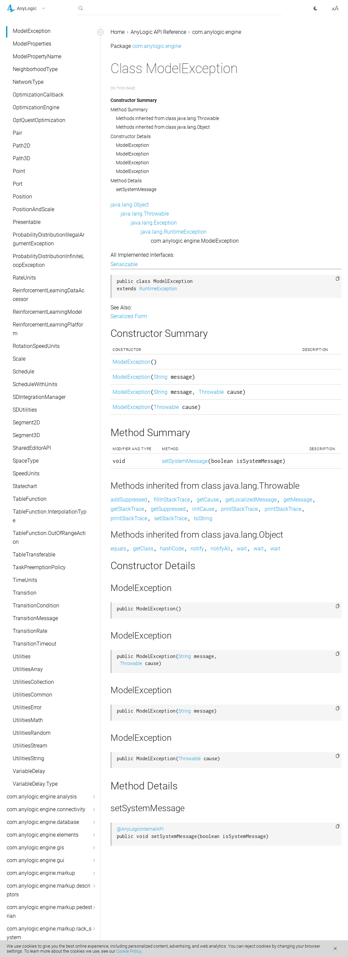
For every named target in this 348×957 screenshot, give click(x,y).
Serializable (124, 264)
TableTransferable (34, 554)
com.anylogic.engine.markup (41, 873)
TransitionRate (30, 631)
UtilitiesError (27, 707)
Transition (25, 593)
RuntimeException (158, 289)
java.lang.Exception (154, 223)
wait (242, 548)
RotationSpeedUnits (36, 346)
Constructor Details (131, 136)
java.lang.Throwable (145, 214)
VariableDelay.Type (35, 784)
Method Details (126, 180)
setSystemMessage (136, 189)
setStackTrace (170, 518)
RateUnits (24, 278)
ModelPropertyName (37, 56)
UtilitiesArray (28, 669)
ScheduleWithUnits (35, 384)
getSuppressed (168, 509)
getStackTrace (127, 509)
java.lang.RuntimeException (174, 232)
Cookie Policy (128, 951)
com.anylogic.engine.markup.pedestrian (49, 911)
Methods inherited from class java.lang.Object (163, 127)
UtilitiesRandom (32, 733)
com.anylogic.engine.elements (42, 835)
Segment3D (26, 435)
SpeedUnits (26, 473)
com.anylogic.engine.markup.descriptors (48, 890)
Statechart (25, 486)
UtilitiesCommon (32, 695)
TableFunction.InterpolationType (49, 516)
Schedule (23, 371)
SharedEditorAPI (32, 448)
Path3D (21, 158)
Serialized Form (129, 316)
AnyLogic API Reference (158, 32)
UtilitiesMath (28, 720)
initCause (203, 509)
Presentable (27, 222)
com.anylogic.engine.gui (35, 860)
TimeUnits (25, 580)
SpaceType (26, 461)
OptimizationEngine (36, 107)
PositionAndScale (33, 209)
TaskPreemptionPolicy (39, 567)
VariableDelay (29, 771)
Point (19, 171)
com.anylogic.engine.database (43, 822)
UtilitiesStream (30, 745)
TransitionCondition (36, 605)
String (160, 377)
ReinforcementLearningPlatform (48, 329)
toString (203, 518)
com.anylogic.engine (216, 32)
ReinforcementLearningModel (47, 312)
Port (17, 184)
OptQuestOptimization (39, 120)
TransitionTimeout (34, 644)
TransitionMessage (35, 618)
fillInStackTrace (172, 499)
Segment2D (26, 422)
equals (118, 548)
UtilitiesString (28, 758)
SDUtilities (25, 410)
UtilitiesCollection (33, 682)
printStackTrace (239, 509)
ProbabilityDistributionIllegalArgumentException (48, 239)
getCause (208, 499)
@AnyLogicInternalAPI (140, 829)
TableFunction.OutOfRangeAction (49, 537)
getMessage (297, 499)
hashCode (172, 548)
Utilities (21, 656)
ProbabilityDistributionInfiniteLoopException (48, 260)
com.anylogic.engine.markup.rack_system (49, 933)
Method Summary (129, 109)
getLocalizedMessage (251, 499)
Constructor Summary (134, 100)
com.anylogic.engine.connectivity (46, 809)
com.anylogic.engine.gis (35, 847)
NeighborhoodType (35, 69)
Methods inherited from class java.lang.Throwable (167, 118)
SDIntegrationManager (39, 397)
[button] (34, 8)
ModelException (32, 31)
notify (197, 548)
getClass (143, 548)
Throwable (211, 392)
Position (22, 196)
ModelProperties (32, 44)
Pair (17, 133)
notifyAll (220, 548)
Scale (19, 359)
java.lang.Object (130, 204)
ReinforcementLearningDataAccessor (48, 294)
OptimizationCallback (38, 95)
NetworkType (28, 82)
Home (118, 32)
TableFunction (30, 499)
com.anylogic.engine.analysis (42, 796)
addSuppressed (129, 499)
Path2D (21, 145)
